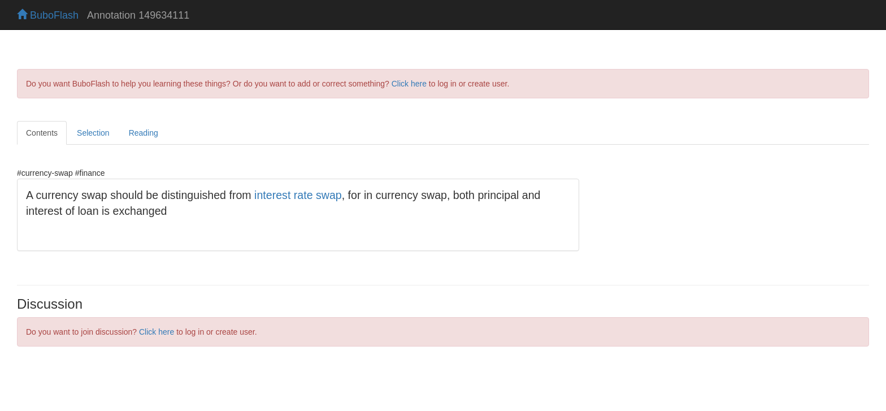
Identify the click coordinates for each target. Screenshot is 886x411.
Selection (93, 132)
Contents (42, 132)
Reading (143, 132)
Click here (409, 83)
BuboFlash (48, 15)
